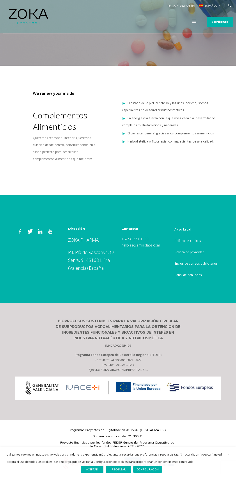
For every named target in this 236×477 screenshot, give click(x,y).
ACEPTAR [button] (92, 469)
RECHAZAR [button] (119, 469)
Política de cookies (187, 241)
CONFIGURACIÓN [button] (148, 469)
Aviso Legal (182, 229)
